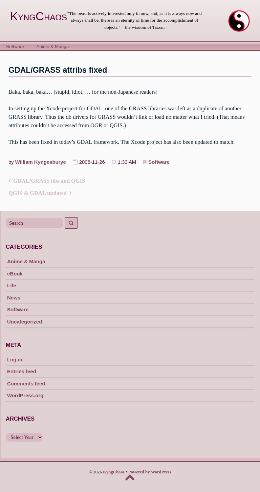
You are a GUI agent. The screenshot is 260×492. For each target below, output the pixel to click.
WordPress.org (25, 395)
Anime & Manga (52, 46)
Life (11, 285)
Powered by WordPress (149, 472)
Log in (14, 359)
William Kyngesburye (40, 162)
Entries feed (21, 371)
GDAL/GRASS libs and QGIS (49, 181)
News (13, 297)
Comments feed (26, 383)
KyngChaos (38, 16)
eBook (15, 273)
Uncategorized (24, 322)
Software (15, 46)
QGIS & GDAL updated (37, 193)
